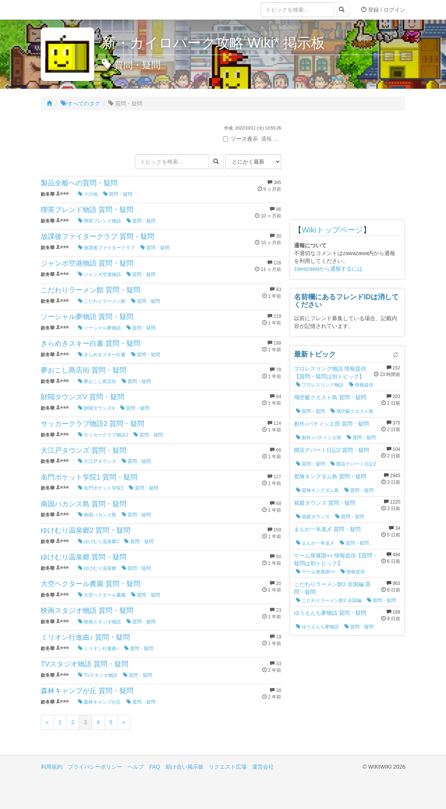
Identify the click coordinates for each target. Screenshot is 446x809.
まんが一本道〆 (315, 543)
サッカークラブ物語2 (103, 435)
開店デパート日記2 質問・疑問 (331, 450)
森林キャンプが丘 (99, 702)
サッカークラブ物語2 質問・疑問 (92, 424)
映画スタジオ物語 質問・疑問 (87, 610)
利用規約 (51, 767)
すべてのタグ (80, 103)
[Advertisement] (347, 166)
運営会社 (263, 767)
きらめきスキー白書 (102, 354)
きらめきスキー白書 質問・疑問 (90, 343)
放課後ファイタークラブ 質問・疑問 (97, 236)
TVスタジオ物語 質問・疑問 (84, 664)
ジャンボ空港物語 (99, 274)
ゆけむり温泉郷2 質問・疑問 (85, 530)
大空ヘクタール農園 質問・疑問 (90, 584)
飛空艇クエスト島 (351, 411)
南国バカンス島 (97, 514)
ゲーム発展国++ (315, 571)
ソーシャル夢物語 (99, 328)
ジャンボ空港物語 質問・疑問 (87, 263)
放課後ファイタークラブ (106, 247)
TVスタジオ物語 (98, 675)
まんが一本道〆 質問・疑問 (327, 529)
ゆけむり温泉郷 (97, 568)
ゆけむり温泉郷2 (98, 541)
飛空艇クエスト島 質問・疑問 (330, 397)
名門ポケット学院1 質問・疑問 (89, 477)
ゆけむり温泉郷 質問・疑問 (83, 557)
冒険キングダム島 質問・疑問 (330, 476)
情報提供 (361, 385)
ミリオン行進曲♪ (98, 648)
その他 (88, 194)
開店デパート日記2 (353, 464)
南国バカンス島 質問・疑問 (83, 504)
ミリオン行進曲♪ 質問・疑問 (85, 637)
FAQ (154, 767)
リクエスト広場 (228, 767)
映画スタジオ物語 (99, 621)
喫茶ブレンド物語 (99, 221)
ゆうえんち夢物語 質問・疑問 (330, 613)
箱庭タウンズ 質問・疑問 (324, 503)
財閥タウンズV (96, 408)
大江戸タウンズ (97, 461)
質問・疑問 (117, 194)
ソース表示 (240, 139)
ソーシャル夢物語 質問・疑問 (87, 317)
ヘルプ (136, 767)
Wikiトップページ (332, 230)
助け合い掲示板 (185, 767)
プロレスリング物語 (320, 385)
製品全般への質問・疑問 (79, 183)
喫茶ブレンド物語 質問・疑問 (87, 210)
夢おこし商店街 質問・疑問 (83, 370)
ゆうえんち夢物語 (317, 627)
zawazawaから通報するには (328, 269)
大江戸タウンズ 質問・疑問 (83, 450)
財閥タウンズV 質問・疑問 (82, 397)
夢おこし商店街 (97, 381)
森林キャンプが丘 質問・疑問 (87, 691)
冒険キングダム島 (317, 490)
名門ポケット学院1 (101, 488)
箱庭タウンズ (313, 516)
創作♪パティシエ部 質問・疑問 (331, 424)
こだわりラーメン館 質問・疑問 (90, 290)
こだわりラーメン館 (102, 301)
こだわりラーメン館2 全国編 (328, 600)
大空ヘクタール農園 (102, 595)
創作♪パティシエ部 (318, 437)
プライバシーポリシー (95, 767)
